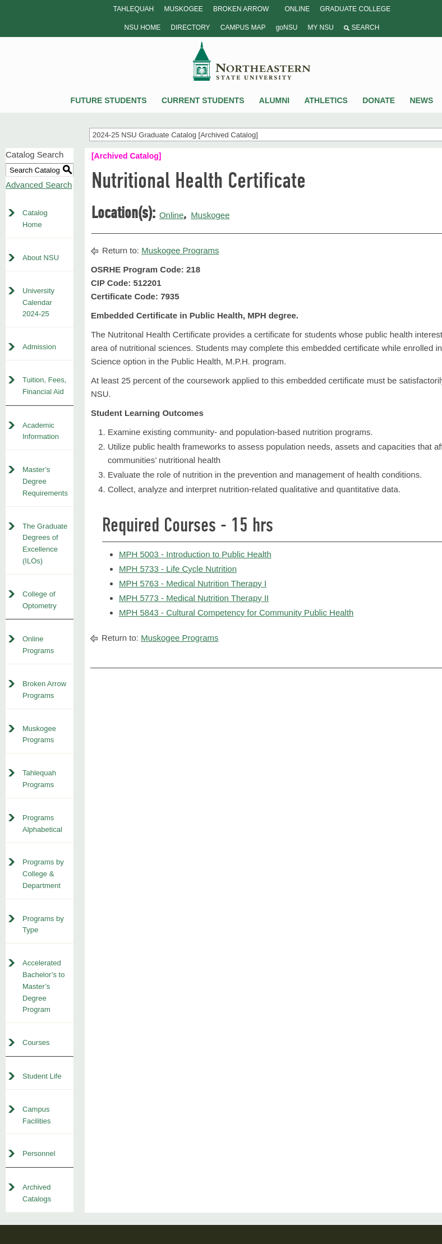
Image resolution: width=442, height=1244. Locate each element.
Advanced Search (39, 184)
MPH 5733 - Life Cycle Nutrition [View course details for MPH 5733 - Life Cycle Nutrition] (178, 569)
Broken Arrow (241, 9)
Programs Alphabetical (42, 823)
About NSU (40, 257)
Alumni (274, 100)
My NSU (320, 27)
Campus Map (243, 27)
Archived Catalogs (36, 1193)
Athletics (326, 100)
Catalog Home (35, 219)
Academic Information (40, 431)
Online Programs (38, 645)
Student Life (41, 1076)
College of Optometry (39, 600)
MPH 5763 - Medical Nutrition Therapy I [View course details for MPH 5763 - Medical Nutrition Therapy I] (192, 583)
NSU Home (143, 27)
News (421, 100)
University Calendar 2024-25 (38, 302)
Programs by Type (43, 924)
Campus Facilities (36, 1115)
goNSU (287, 27)
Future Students (109, 100)
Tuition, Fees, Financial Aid (44, 386)
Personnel (39, 1153)
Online (297, 9)
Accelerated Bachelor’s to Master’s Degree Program (43, 986)
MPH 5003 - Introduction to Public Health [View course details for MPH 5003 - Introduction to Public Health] (195, 554)
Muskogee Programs (39, 734)
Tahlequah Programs (39, 779)
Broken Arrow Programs (44, 689)
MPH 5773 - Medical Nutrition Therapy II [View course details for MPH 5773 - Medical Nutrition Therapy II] (194, 598)
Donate (378, 100)
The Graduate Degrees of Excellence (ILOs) (44, 543)
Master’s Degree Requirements (45, 481)
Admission (39, 347)
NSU (252, 61)
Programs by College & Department (43, 874)
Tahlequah (133, 9)
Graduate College (355, 9)
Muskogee (183, 9)
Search (361, 27)
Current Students (203, 100)
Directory (190, 27)
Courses (35, 1042)
